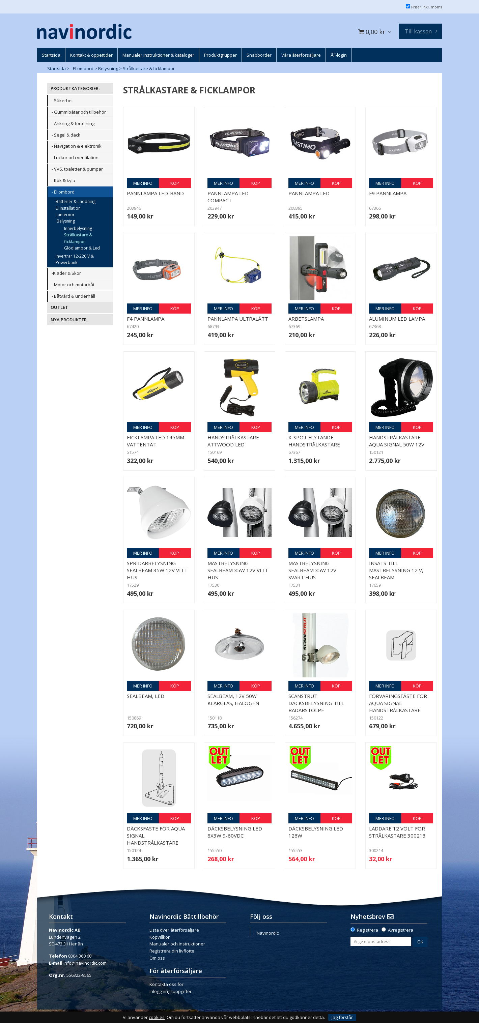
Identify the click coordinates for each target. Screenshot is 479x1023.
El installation (68, 208)
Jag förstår (342, 1017)
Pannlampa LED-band (155, 193)
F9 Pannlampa (387, 193)
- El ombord (82, 68)
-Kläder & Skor (66, 273)
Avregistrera (400, 930)
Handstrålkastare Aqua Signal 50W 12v (396, 441)
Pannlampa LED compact (228, 197)
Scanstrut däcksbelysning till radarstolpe (316, 703)
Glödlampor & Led (82, 248)
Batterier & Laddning (75, 201)
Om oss (157, 958)
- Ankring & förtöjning (73, 123)
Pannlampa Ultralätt (237, 318)
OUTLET (59, 307)
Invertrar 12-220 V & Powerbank (75, 259)
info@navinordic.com (85, 963)
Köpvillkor (159, 937)
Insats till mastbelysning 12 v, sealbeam (396, 570)
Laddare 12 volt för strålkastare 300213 (397, 832)
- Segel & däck (66, 135)
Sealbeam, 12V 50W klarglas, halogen (233, 699)
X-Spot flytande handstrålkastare (314, 441)
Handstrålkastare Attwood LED (233, 441)
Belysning (108, 68)
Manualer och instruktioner (177, 944)
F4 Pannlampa (145, 318)
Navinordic (268, 933)
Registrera (367, 930)
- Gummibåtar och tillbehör (79, 112)
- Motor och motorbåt (73, 285)
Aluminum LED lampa (397, 318)
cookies (157, 1017)
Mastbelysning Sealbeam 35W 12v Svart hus (312, 570)
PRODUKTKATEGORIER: (75, 88)
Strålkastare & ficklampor (149, 68)
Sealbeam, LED (145, 696)
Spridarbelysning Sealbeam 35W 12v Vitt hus (157, 570)
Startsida (56, 68)
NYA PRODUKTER (69, 320)
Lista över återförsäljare (174, 930)
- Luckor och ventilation (75, 157)
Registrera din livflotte (171, 951)
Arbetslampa (306, 318)
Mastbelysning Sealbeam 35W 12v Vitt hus (237, 570)
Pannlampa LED (309, 193)
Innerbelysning (78, 228)
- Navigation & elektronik (77, 146)
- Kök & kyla (63, 180)
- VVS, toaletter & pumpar (77, 169)
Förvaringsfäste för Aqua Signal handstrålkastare (398, 703)
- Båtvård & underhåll (73, 296)
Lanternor (65, 214)
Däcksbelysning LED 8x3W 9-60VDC (234, 832)
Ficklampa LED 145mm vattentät (155, 441)
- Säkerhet (62, 100)
